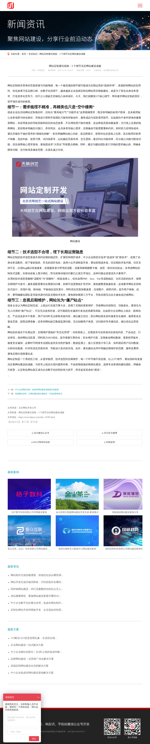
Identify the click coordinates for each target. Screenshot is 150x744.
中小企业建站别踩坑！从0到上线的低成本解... (36, 652)
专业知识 (32, 54)
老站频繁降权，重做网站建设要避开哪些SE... (36, 596)
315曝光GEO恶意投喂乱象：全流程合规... (34, 638)
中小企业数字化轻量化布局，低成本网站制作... (37, 603)
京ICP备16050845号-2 (76, 731)
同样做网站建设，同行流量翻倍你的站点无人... (37, 589)
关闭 (34, 422)
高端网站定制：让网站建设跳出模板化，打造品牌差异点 (38, 394)
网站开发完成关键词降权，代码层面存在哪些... (37, 582)
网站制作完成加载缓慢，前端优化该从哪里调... (37, 575)
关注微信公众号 (40, 434)
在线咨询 (109, 442)
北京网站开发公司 (110, 70)
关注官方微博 (109, 433)
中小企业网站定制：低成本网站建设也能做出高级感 (37, 389)
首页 (24, 54)
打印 (25, 422)
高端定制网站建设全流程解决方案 (29, 665)
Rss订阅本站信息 (40, 442)
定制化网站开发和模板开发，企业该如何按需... (37, 609)
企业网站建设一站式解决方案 (27, 645)
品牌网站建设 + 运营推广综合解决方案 (32, 658)
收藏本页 (14, 422)
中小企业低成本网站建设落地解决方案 (32, 672)
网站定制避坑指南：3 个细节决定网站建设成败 (62, 54)
